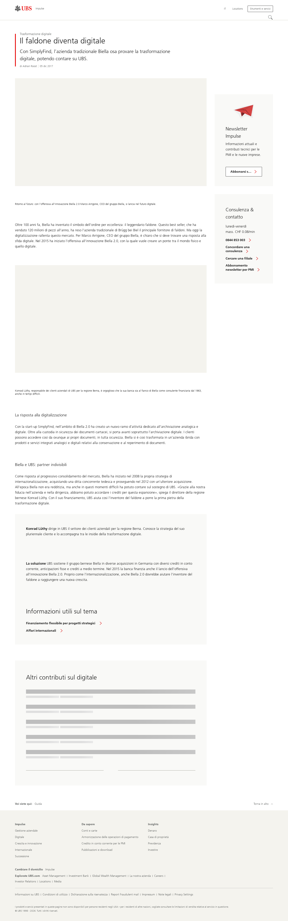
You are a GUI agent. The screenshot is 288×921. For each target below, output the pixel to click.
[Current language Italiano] (225, 9)
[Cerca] (270, 17)
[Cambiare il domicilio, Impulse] (50, 869)
